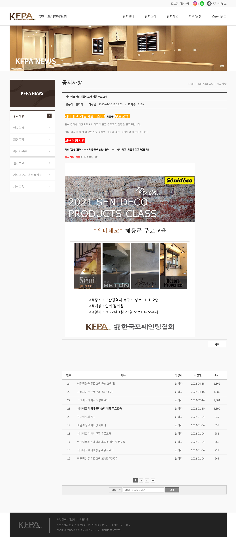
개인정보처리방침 (66, 519)
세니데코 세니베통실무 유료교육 (95, 450)
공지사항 (18, 116)
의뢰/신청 (195, 16)
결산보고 (18, 163)
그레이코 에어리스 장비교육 (93, 400)
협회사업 (172, 16)
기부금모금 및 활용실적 (27, 175)
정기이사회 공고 (86, 417)
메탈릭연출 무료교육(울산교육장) (96, 383)
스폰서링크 (219, 16)
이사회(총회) (21, 151)
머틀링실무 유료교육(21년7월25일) (97, 458)
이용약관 (84, 519)
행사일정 (18, 127)
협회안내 (128, 16)
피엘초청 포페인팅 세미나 (91, 425)
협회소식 (150, 16)
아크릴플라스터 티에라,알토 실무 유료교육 (101, 442)
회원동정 (18, 139)
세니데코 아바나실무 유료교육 (94, 433)
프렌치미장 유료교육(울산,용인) (95, 392)
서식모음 (18, 186)
